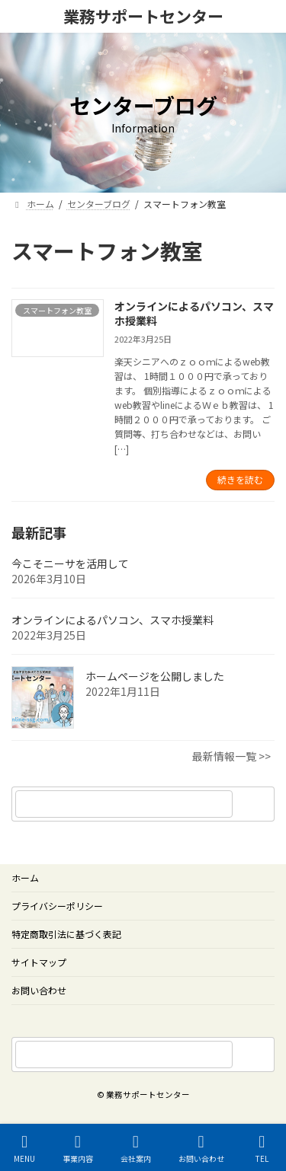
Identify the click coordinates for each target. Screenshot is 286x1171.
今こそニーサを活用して (70, 563)
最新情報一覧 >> (231, 756)
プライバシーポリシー (57, 905)
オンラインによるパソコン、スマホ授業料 (194, 313)
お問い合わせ (38, 990)
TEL (262, 1148)
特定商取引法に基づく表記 (66, 933)
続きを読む (240, 479)
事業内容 (78, 1148)
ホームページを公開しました (154, 676)
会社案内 (136, 1148)
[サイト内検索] (255, 1054)
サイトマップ (38, 962)
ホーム (25, 877)
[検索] (255, 804)
